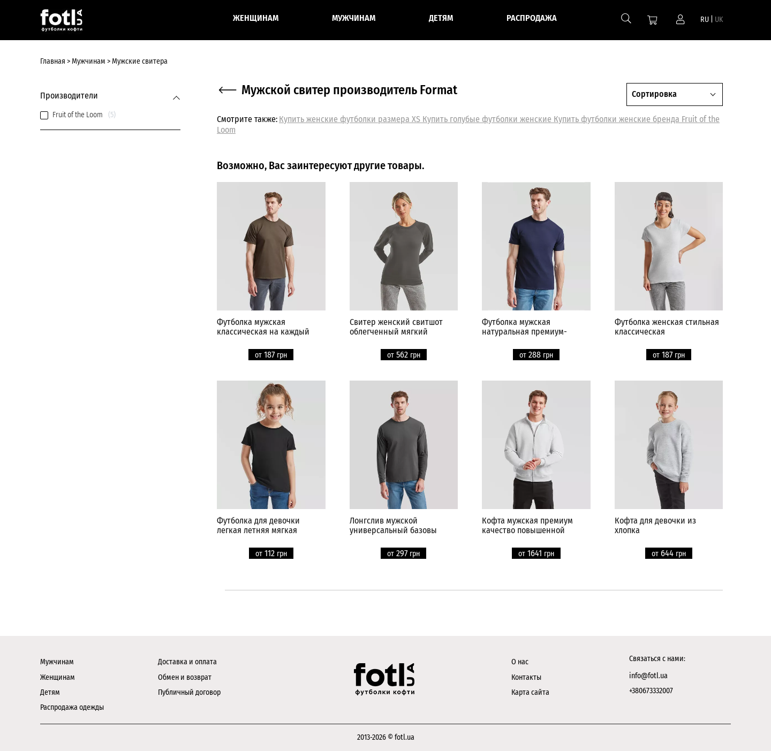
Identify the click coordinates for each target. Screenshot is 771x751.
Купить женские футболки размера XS (350, 119)
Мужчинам (57, 661)
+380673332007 (651, 690)
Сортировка (654, 94)
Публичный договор (189, 692)
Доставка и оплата (187, 661)
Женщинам (57, 677)
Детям (50, 692)
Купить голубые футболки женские (488, 119)
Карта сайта (530, 692)
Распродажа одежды (72, 707)
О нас (519, 661)
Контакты (526, 677)
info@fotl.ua (648, 675)
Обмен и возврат (184, 677)
